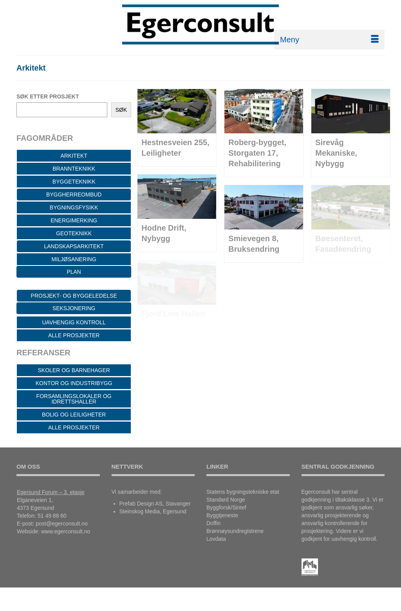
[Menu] (329, 39)
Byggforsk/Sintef (226, 507)
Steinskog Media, (140, 511)
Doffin (213, 523)
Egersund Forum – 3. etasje (51, 492)
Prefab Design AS (141, 503)
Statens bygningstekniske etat (242, 492)
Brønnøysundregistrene (235, 531)
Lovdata (216, 539)
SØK (121, 110)
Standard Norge (225, 499)
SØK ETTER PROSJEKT (47, 96)
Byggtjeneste (222, 515)
